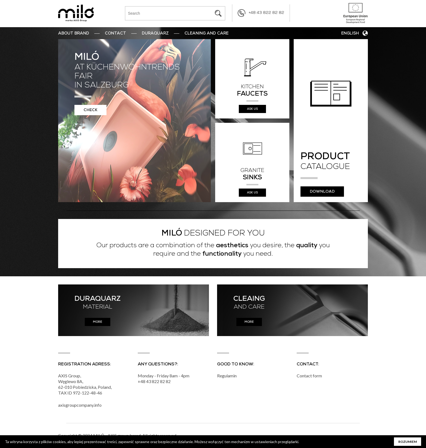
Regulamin (227, 375)
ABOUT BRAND (73, 34)
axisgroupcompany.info (80, 405)
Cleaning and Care (206, 34)
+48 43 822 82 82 (266, 13)
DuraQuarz (155, 34)
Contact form (309, 375)
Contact (115, 34)
